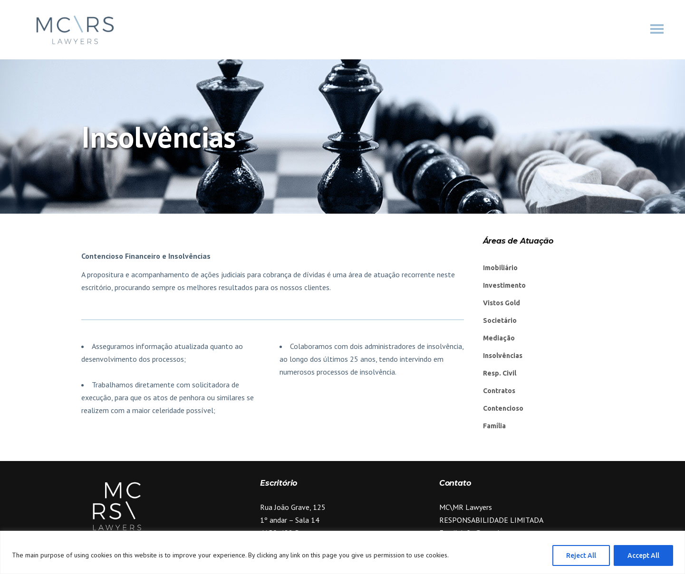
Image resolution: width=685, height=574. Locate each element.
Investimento (504, 285)
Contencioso (503, 408)
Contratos (499, 391)
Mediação (499, 338)
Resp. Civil (499, 373)
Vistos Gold (501, 303)
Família (494, 426)
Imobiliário (500, 268)
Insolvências (502, 355)
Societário (500, 320)
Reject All (581, 555)
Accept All (643, 555)
